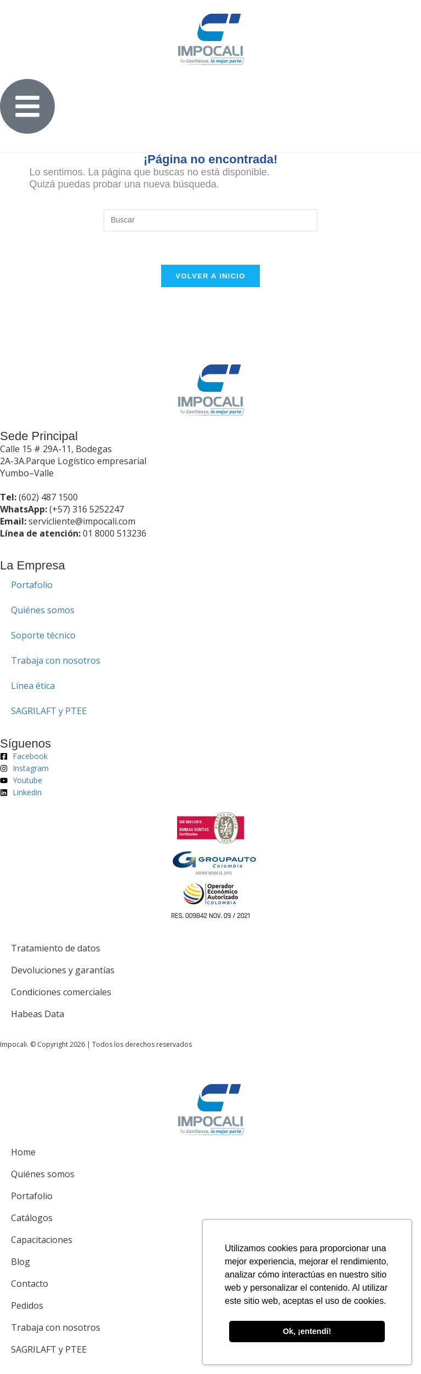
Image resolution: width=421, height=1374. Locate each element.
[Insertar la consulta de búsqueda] (210, 220)
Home (23, 1152)
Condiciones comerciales (61, 992)
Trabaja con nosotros (55, 660)
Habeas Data (37, 1014)
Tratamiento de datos (55, 948)
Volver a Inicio (210, 276)
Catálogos (32, 1218)
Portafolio (32, 585)
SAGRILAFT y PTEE (49, 711)
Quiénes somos (43, 610)
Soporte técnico (43, 635)
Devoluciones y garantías (63, 970)
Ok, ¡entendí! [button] (307, 1331)
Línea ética (33, 686)
